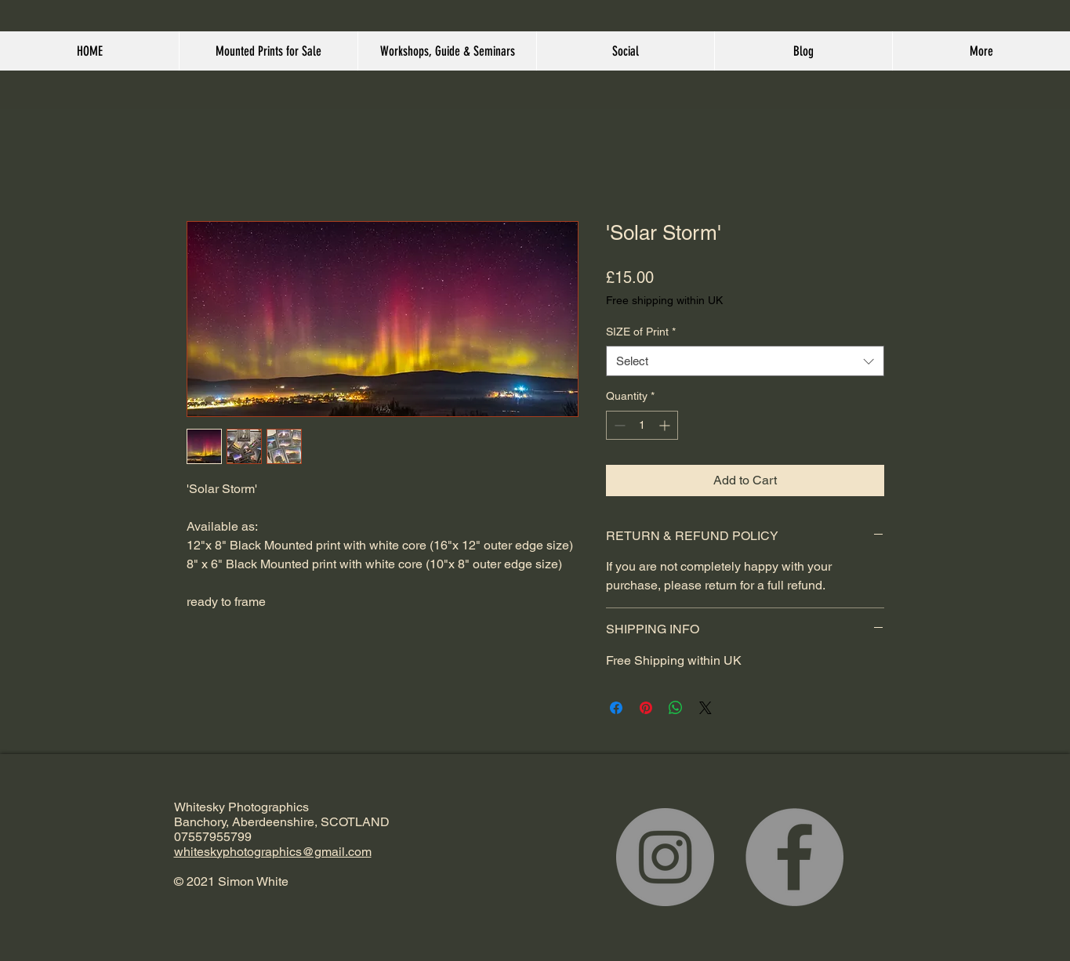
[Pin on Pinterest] (646, 707)
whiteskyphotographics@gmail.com (273, 851)
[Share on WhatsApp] (675, 707)
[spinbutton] (642, 425)
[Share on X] (705, 707)
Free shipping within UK (664, 300)
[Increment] (666, 425)
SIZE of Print (641, 331)
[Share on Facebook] (616, 707)
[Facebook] (794, 857)
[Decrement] (618, 425)
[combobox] (745, 361)
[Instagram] (665, 857)
